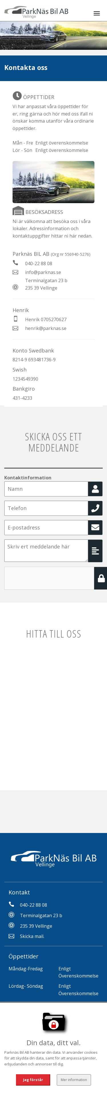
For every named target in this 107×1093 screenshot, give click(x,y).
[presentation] (47, 578)
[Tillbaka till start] (36, 10)
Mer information (74, 1079)
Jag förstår (33, 1079)
